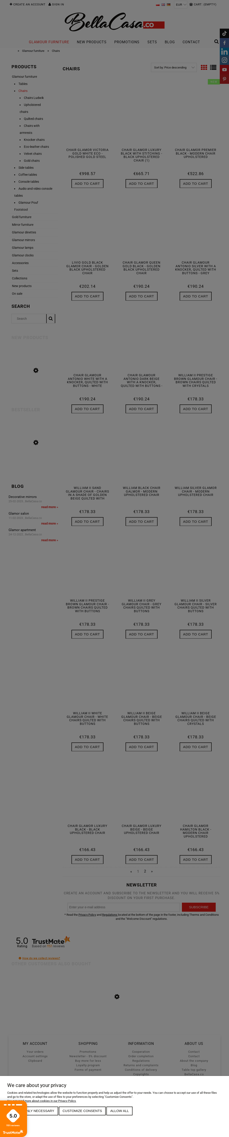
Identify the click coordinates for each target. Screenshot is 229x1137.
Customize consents (82, 1111)
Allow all (119, 1111)
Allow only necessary (32, 1111)
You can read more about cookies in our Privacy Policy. (41, 1101)
